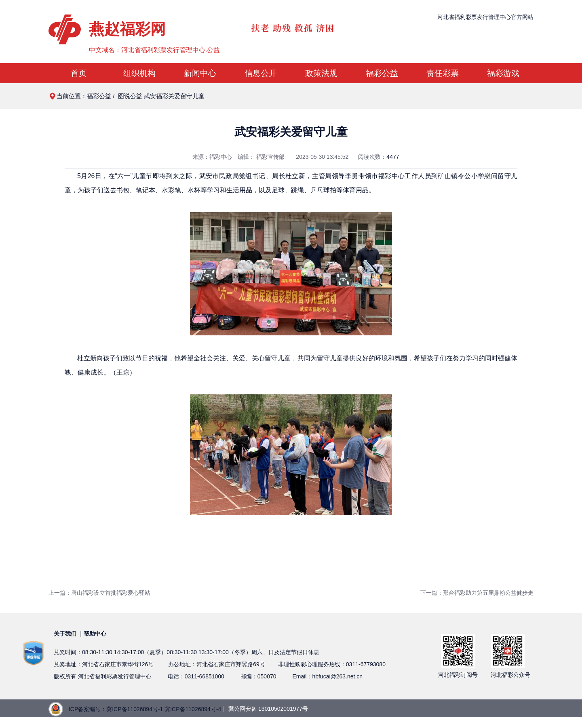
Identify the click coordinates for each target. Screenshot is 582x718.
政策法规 (321, 73)
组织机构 (139, 73)
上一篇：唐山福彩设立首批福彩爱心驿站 (99, 593)
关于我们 (65, 633)
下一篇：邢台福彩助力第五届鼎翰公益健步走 (477, 593)
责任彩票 (442, 73)
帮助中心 (95, 633)
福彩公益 (382, 73)
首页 (79, 73)
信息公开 (261, 73)
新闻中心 (200, 73)
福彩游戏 (503, 73)
